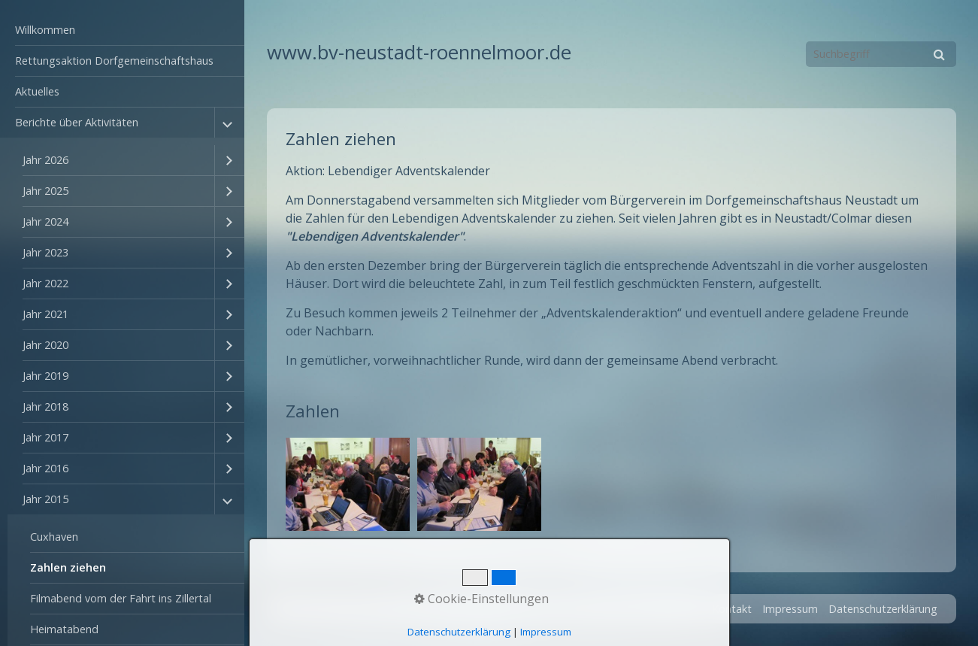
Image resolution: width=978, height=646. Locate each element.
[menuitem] (122, 30)
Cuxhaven (54, 536)
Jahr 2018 (45, 406)
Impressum (790, 609)
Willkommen (45, 30)
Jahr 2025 (45, 190)
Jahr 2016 (45, 468)
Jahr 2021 (45, 314)
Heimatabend (64, 629)
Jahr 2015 (45, 499)
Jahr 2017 (45, 437)
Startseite (677, 609)
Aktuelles (37, 91)
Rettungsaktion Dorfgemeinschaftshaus (114, 60)
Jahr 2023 (45, 252)
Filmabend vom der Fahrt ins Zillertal (120, 598)
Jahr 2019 (45, 375)
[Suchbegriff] (881, 54)
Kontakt (732, 609)
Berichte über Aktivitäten (76, 122)
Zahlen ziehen (68, 567)
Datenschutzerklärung (882, 609)
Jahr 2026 (45, 160)
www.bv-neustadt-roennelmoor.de (419, 52)
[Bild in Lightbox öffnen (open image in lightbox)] (348, 484)
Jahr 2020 (45, 345)
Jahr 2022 (45, 283)
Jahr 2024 (45, 221)
